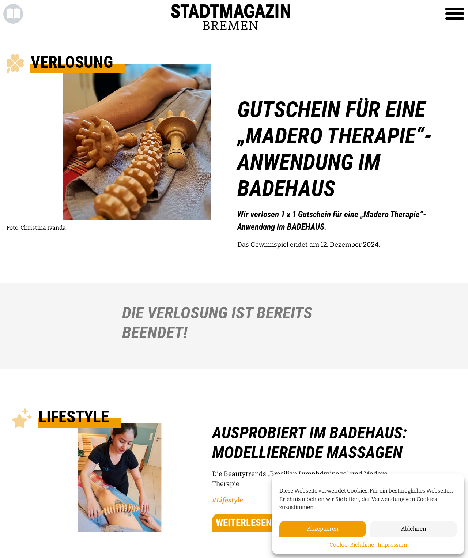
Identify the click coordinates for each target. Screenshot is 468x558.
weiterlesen (253, 522)
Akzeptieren (323, 528)
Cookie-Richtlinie (351, 545)
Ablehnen (413, 528)
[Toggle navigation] (455, 13)
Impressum (392, 545)
